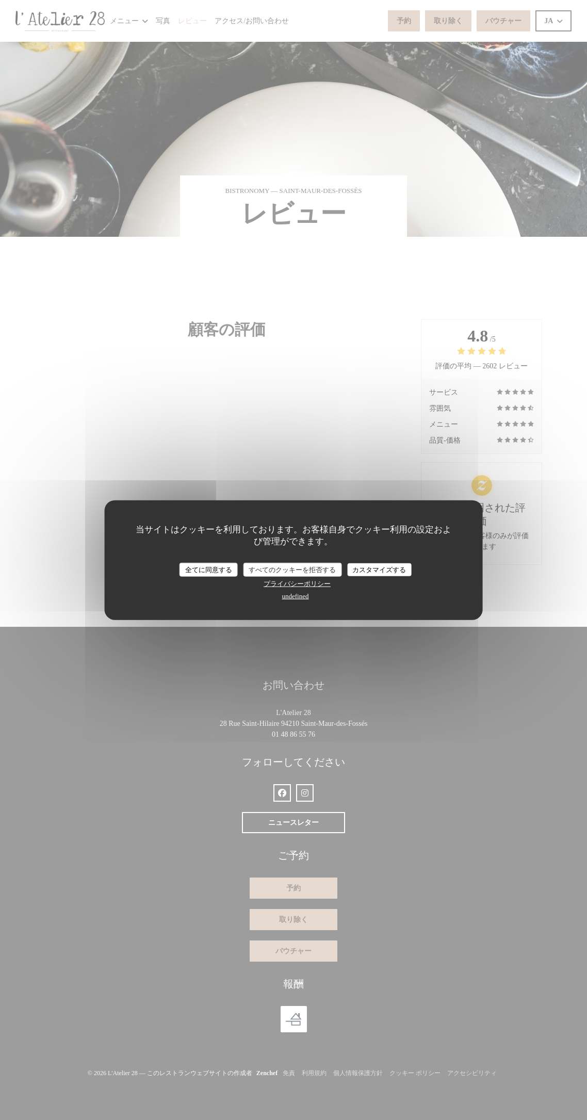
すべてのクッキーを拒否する (292, 569)
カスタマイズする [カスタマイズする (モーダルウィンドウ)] (379, 569)
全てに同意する (208, 569)
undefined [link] (295, 596)
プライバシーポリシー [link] (297, 584)
